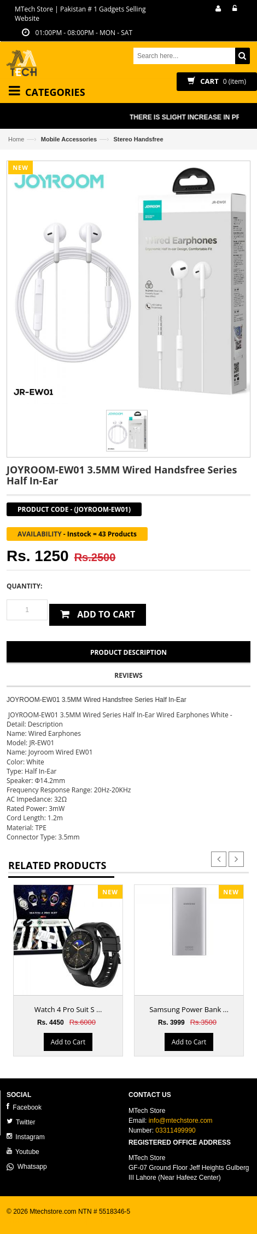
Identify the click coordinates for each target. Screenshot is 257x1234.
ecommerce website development (55, 1221)
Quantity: (24, 586)
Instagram (26, 1137)
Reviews (128, 675)
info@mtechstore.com (181, 1120)
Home (16, 139)
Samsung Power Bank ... (189, 1009)
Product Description (128, 652)
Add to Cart (68, 1042)
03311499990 (175, 1130)
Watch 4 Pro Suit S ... (68, 1009)
